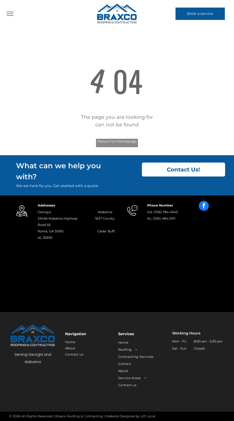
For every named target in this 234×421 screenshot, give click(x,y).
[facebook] (204, 206)
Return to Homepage (117, 141)
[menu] (10, 14)
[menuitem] (88, 342)
